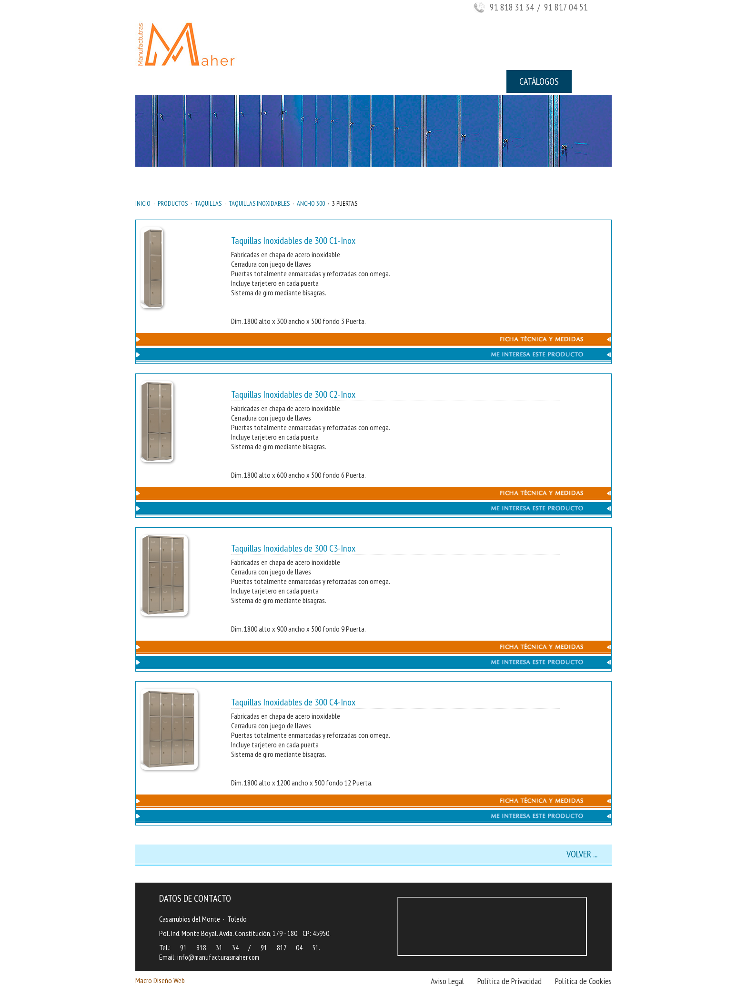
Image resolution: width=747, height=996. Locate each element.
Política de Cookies (583, 981)
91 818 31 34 (512, 7)
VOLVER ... (581, 854)
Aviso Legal (447, 981)
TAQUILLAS (208, 203)
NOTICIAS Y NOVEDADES (363, 81)
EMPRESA (212, 81)
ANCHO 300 (311, 203)
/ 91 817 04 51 (561, 7)
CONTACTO (449, 81)
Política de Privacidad (509, 981)
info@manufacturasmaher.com (218, 957)
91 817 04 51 (290, 947)
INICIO (159, 81)
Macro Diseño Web (160, 980)
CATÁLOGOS (539, 81)
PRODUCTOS (275, 81)
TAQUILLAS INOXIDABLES (259, 203)
